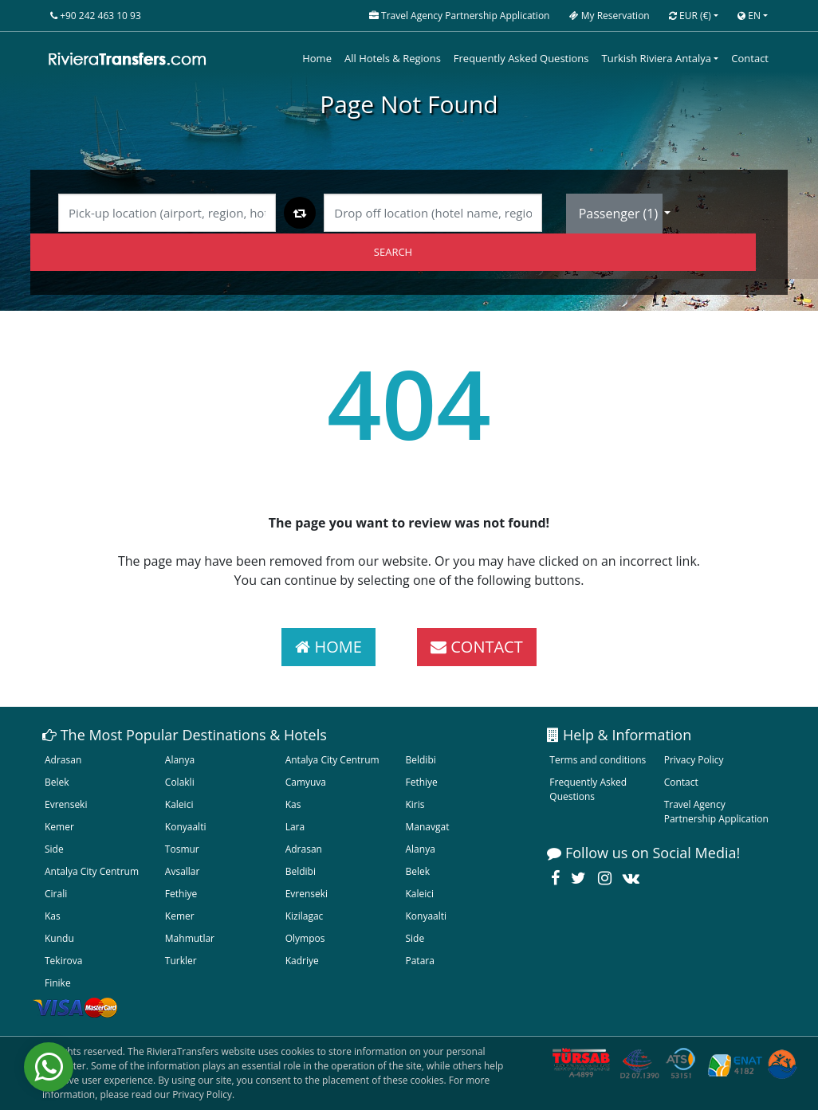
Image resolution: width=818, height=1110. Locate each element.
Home (317, 58)
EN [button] (749, 15)
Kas (293, 804)
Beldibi (420, 760)
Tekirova (63, 960)
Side (54, 849)
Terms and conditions (597, 760)
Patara (419, 960)
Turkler (181, 960)
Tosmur (182, 849)
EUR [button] (690, 15)
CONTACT (477, 646)
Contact (750, 58)
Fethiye (421, 782)
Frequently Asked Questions (521, 58)
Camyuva (305, 782)
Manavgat (427, 826)
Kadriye (302, 960)
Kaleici (179, 804)
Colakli (180, 782)
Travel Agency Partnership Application (716, 812)
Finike (58, 983)
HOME (328, 646)
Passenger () (620, 213)
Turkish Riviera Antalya (656, 58)
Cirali (56, 893)
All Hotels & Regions (392, 58)
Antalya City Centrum (332, 760)
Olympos (305, 938)
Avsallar (182, 871)
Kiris (414, 804)
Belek (57, 782)
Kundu (59, 938)
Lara (295, 826)
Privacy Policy (694, 760)
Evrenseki (66, 804)
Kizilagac (304, 916)
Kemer (59, 826)
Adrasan (63, 760)
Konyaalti (185, 826)
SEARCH (393, 252)
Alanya (180, 760)
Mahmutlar (189, 938)
